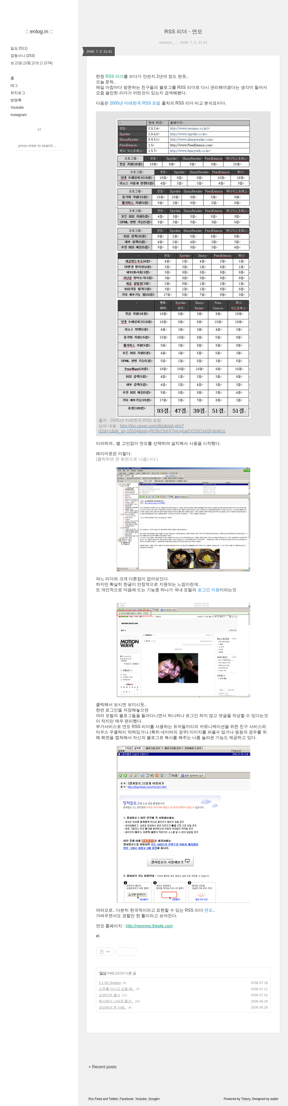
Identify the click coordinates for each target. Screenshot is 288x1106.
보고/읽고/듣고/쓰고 (31, 63)
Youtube (17, 107)
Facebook (127, 1099)
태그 (14, 85)
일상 (19, 48)
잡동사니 (22, 55)
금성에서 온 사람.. (112, 1007)
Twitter (113, 1099)
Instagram (18, 115)
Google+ (154, 1099)
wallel (274, 1099)
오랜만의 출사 (109, 995)
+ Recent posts (102, 1067)
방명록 (15, 100)
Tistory (245, 1099)
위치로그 (17, 93)
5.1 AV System (110, 983)
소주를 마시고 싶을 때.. (116, 989)
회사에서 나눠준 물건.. (116, 1001)
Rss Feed (95, 1099)
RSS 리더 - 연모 (183, 31)
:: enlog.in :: (39, 31)
